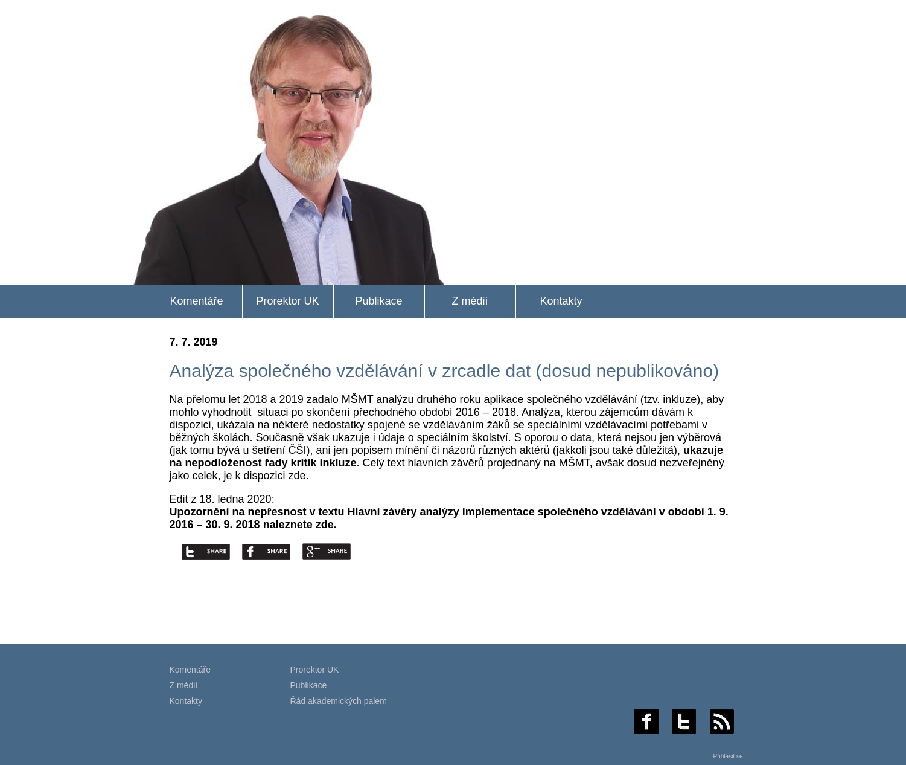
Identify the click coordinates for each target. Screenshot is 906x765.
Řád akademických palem (338, 701)
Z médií (469, 301)
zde (297, 476)
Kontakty (561, 301)
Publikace (378, 301)
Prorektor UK (287, 301)
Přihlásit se (728, 756)
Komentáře (196, 301)
